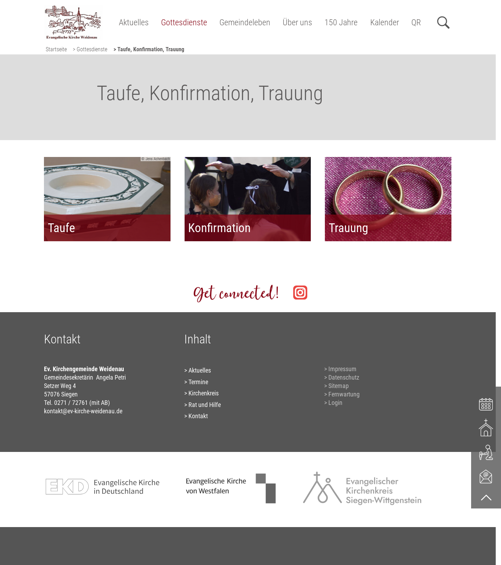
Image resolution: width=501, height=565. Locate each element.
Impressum (342, 369)
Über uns (297, 22)
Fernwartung (344, 394)
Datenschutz (343, 377)
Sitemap (338, 385)
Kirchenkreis (203, 393)
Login (335, 402)
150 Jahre (341, 22)
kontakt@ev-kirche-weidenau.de (83, 411)
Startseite (56, 49)
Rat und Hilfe (204, 404)
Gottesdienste (184, 22)
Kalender (384, 22)
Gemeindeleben (244, 22)
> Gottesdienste (90, 49)
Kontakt (198, 416)
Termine (198, 382)
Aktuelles (134, 22)
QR (416, 22)
